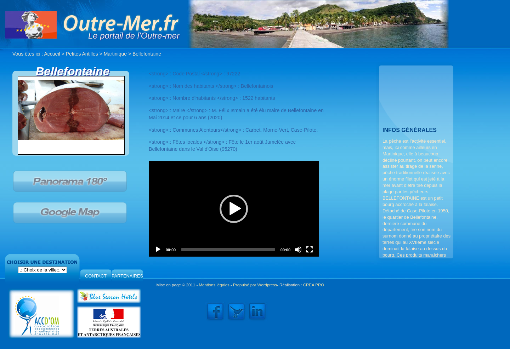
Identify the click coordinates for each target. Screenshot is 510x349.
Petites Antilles (82, 54)
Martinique (115, 54)
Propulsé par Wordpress (255, 285)
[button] (234, 209)
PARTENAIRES (127, 276)
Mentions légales (214, 285)
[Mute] (298, 249)
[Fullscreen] (309, 249)
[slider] (228, 249)
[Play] (158, 249)
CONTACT (96, 276)
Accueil (52, 54)
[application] (234, 209)
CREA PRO (313, 285)
